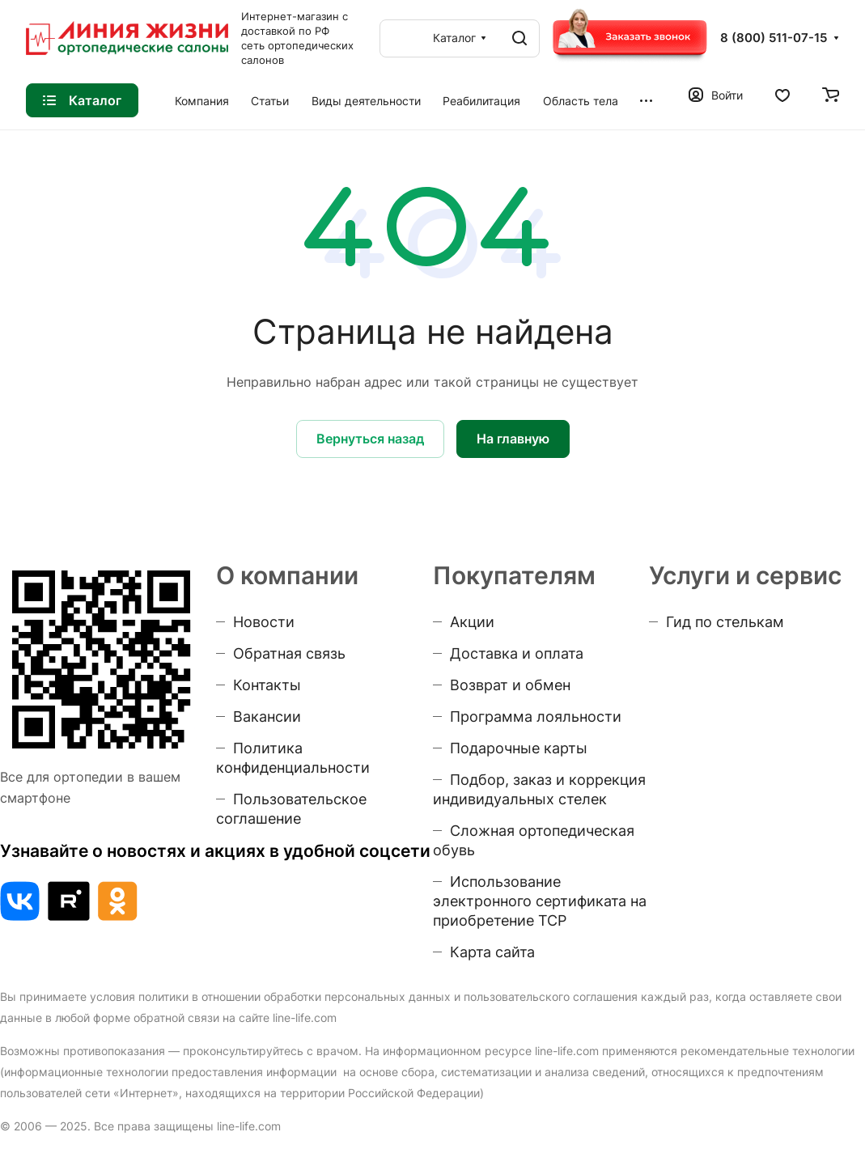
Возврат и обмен (510, 684)
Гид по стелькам (725, 621)
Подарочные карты (518, 748)
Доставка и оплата (516, 653)
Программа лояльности (535, 716)
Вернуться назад (370, 438)
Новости (264, 621)
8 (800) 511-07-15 (773, 38)
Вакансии (267, 716)
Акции (472, 621)
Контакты (267, 684)
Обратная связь (289, 653)
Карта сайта (492, 951)
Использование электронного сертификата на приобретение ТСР (540, 901)
